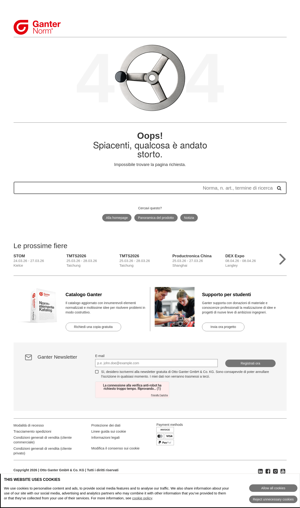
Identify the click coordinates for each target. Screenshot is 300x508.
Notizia (189, 218)
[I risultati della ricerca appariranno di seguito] (145, 187)
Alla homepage (117, 218)
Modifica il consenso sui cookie (115, 468)
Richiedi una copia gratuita (93, 327)
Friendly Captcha (159, 395)
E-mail (100, 356)
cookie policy (142, 498)
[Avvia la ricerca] (277, 187)
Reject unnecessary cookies (273, 499)
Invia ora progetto (223, 327)
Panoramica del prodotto (156, 218)
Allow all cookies (273, 488)
